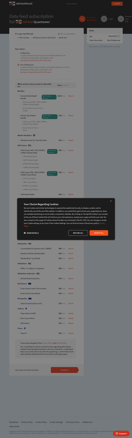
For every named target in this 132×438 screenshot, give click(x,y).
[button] (31, 233)
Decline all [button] (78, 233)
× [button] (111, 201)
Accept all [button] (99, 233)
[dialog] (66, 219)
